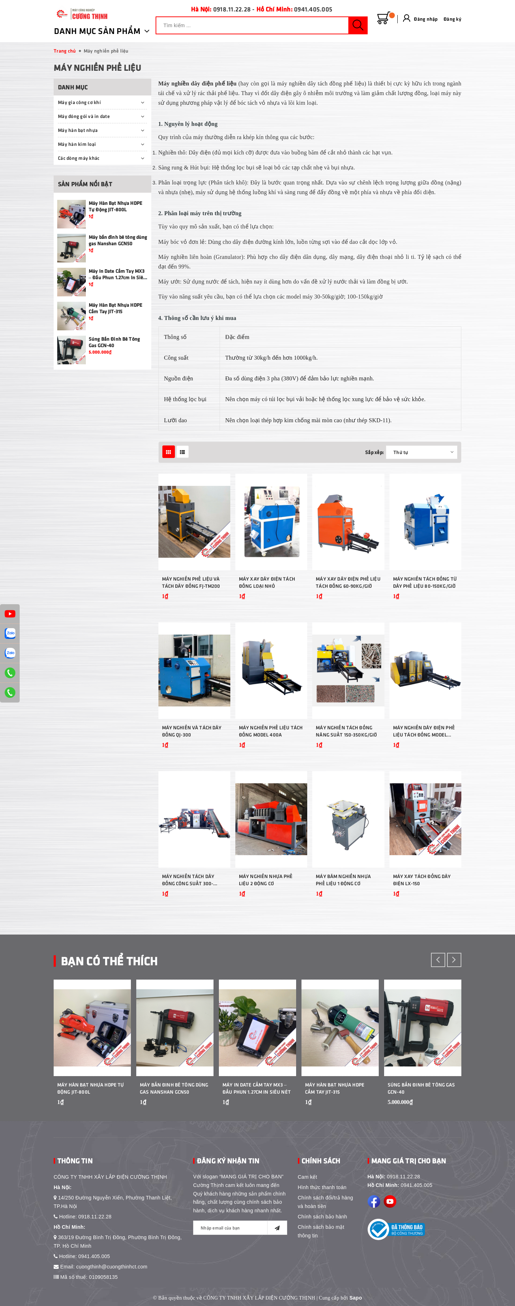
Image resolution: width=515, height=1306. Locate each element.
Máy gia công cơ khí (79, 102)
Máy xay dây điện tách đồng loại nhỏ (267, 582)
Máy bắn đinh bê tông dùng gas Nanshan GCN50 (118, 240)
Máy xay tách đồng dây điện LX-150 (422, 879)
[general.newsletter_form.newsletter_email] (240, 1228)
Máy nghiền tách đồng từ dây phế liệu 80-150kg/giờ (425, 582)
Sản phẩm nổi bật (85, 184)
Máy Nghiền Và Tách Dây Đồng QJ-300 (192, 731)
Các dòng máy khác (78, 158)
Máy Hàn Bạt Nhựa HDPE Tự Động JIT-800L (115, 206)
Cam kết (307, 1177)
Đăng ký (452, 19)
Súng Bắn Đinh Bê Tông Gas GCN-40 (421, 1088)
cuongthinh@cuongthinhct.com (111, 1267)
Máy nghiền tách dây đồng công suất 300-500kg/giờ (188, 880)
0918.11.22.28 (232, 9)
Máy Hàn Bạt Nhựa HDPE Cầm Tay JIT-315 (115, 308)
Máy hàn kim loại (77, 144)
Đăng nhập (425, 19)
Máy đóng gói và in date (84, 116)
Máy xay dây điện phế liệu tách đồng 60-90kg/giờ (348, 582)
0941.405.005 (313, 9)
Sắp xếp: (374, 452)
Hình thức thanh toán (322, 1187)
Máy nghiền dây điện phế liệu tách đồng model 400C (424, 731)
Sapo (355, 1298)
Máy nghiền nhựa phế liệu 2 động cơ (266, 879)
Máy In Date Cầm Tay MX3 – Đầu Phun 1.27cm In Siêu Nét (117, 277)
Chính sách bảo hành (322, 1216)
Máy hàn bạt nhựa (78, 130)
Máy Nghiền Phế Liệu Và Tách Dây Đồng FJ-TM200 (191, 582)
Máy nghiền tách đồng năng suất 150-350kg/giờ (346, 731)
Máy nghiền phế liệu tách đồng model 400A (271, 731)
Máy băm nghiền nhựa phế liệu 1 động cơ (343, 879)
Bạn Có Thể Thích (109, 960)
